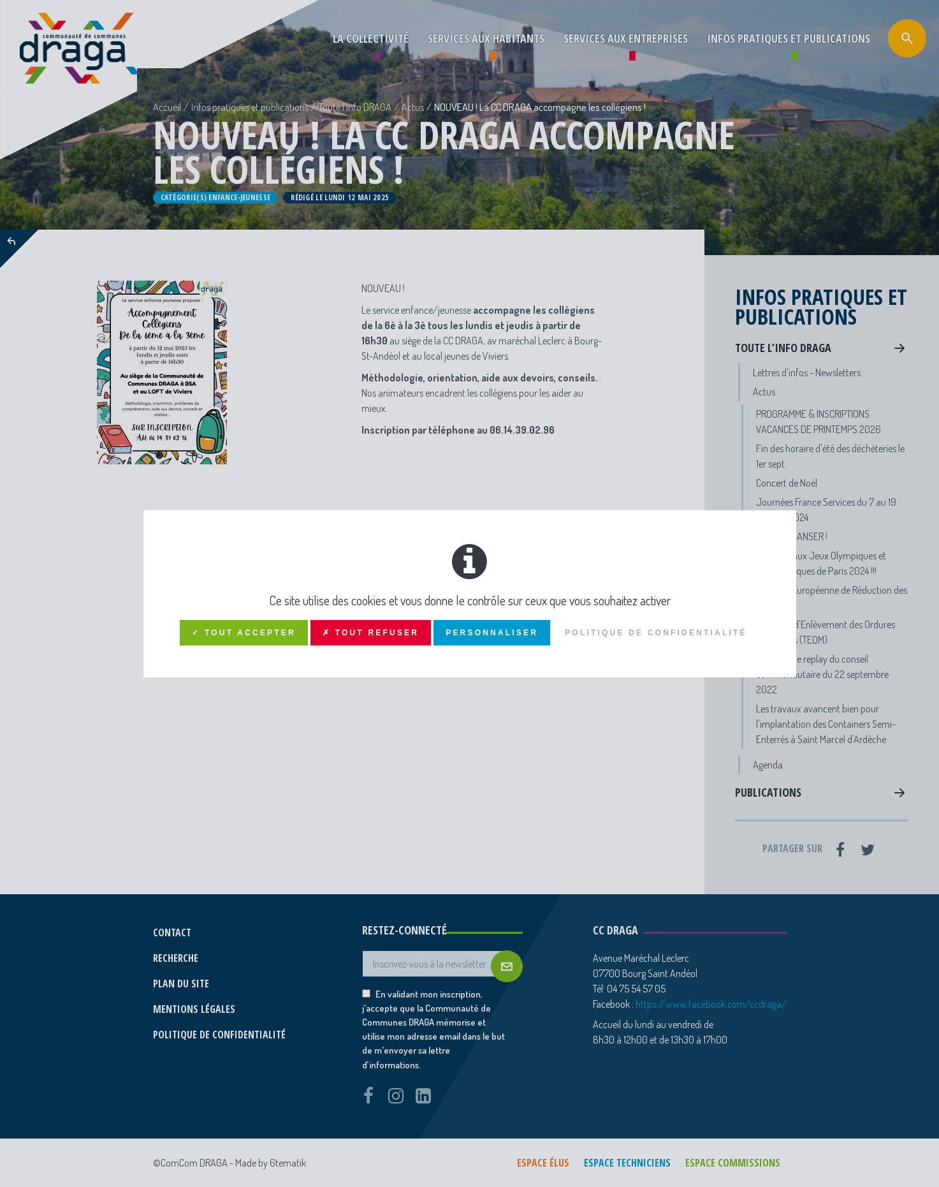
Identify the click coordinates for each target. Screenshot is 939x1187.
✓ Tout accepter (244, 632)
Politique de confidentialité (656, 632)
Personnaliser (492, 632)
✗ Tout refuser (371, 632)
